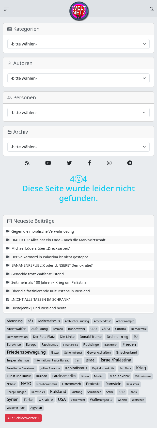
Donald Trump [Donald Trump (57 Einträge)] (91, 336)
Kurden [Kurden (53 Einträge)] (41, 376)
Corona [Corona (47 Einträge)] (120, 329)
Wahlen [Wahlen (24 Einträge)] (122, 400)
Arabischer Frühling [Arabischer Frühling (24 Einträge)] (77, 321)
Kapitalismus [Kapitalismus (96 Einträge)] (76, 368)
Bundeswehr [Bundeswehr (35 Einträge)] (76, 329)
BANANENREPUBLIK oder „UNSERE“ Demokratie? (52, 265)
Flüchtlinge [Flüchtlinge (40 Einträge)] (91, 344)
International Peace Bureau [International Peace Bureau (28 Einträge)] (52, 360)
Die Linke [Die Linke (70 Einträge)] (67, 336)
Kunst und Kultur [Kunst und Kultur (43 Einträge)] (19, 376)
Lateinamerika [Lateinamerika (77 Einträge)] (64, 375)
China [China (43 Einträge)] (106, 329)
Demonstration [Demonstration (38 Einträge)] (17, 337)
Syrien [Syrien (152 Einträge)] (13, 399)
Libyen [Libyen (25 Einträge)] (85, 376)
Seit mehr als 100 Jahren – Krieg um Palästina (49, 282)
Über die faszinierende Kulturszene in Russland (50, 291)
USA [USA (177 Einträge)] (62, 399)
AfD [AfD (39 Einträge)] (30, 321)
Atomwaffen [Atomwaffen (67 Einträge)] (16, 328)
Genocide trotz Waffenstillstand (37, 274)
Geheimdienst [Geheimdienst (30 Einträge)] (73, 352)
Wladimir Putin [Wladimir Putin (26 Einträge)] (16, 407)
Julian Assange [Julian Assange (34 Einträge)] (50, 368)
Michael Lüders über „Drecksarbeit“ (40, 248)
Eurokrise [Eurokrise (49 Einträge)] (14, 344)
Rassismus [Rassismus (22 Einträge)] (133, 384)
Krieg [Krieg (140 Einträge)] (141, 368)
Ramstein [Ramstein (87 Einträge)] (113, 383)
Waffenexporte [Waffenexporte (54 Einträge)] (101, 399)
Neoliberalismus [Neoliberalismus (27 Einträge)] (46, 384)
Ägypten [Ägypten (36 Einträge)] (36, 407)
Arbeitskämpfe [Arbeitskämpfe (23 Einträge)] (125, 321)
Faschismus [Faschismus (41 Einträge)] (50, 344)
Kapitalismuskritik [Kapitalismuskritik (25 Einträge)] (103, 368)
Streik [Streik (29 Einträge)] (133, 392)
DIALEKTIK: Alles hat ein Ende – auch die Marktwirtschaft (58, 239)
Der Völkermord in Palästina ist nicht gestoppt (49, 257)
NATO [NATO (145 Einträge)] (26, 383)
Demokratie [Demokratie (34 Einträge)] (139, 329)
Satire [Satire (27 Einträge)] (110, 392)
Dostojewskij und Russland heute (39, 308)
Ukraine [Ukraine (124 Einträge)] (46, 399)
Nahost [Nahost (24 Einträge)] (11, 384)
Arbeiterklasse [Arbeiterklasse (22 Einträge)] (102, 321)
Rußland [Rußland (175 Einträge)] (58, 391)
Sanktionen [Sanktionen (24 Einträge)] (94, 392)
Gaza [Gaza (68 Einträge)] (55, 352)
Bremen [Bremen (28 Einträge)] (58, 329)
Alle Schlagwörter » (23, 418)
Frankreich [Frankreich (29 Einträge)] (110, 344)
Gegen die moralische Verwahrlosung (42, 231)
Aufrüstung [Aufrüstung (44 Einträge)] (40, 329)
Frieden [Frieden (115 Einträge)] (129, 344)
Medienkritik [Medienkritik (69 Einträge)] (119, 376)
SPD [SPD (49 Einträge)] (121, 392)
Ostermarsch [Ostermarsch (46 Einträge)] (71, 384)
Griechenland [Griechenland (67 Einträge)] (126, 352)
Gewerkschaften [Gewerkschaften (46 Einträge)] (99, 352)
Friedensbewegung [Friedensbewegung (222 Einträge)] (26, 352)
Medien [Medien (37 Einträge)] (99, 376)
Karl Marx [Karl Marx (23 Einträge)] (125, 368)
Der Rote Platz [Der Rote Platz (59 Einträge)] (44, 336)
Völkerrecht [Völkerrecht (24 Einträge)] (78, 400)
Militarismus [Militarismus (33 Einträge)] (143, 376)
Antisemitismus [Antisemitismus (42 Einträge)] (49, 321)
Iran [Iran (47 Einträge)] (77, 360)
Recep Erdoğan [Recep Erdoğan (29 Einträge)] (16, 392)
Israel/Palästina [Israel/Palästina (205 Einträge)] (116, 360)
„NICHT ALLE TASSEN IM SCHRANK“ (40, 299)
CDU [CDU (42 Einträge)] (93, 329)
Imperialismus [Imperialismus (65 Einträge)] (18, 360)
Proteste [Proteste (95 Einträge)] (93, 383)
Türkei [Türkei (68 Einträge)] (29, 399)
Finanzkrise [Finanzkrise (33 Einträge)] (70, 344)
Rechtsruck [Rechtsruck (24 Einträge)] (38, 392)
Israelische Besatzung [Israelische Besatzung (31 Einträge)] (21, 368)
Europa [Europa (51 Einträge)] (31, 344)
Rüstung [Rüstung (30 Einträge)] (76, 392)
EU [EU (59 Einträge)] (135, 336)
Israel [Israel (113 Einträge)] (91, 359)
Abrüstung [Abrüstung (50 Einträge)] (15, 321)
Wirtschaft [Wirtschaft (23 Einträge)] (138, 400)
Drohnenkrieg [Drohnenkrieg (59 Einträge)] (117, 336)
